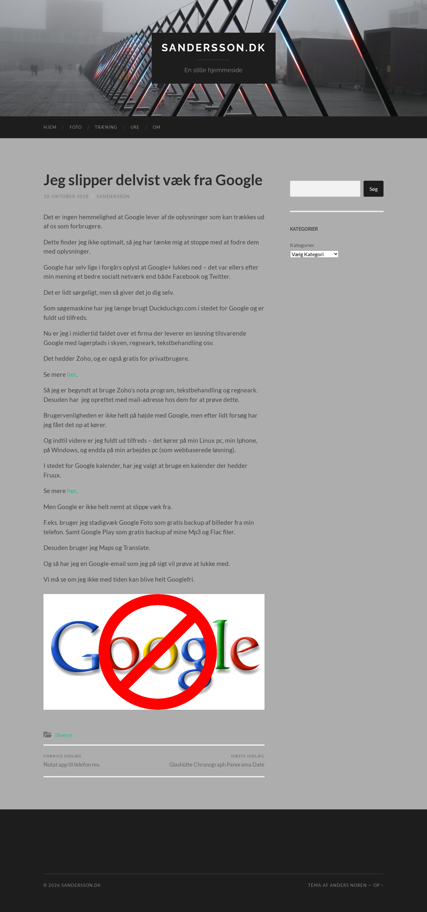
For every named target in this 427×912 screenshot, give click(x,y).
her (71, 374)
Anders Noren (348, 885)
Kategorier (302, 245)
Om (157, 127)
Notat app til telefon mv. (71, 761)
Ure (135, 127)
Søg (373, 189)
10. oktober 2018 (66, 196)
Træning (106, 127)
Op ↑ (378, 885)
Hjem (50, 127)
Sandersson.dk (214, 47)
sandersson (113, 196)
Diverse (63, 735)
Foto (76, 127)
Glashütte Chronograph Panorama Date (217, 761)
